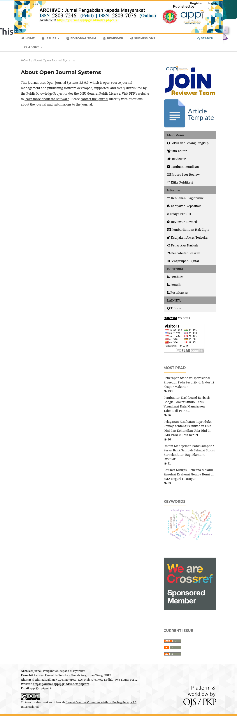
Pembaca (175, 277)
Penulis (174, 285)
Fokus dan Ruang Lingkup (188, 143)
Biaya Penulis (179, 214)
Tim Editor (177, 151)
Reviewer (113, 38)
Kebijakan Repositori (184, 206)
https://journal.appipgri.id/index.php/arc (61, 684)
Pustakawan (177, 292)
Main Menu (175, 135)
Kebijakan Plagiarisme (185, 198)
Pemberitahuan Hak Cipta (188, 229)
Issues (49, 38)
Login (212, 3)
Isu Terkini (175, 269)
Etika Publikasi (180, 182)
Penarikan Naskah (182, 245)
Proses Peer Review (183, 174)
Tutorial (175, 308)
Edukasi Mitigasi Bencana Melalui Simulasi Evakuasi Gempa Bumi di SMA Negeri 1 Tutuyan (189, 474)
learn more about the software (47, 99)
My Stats (183, 318)
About (32, 47)
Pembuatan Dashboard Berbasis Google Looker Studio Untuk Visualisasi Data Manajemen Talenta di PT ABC (187, 404)
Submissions (142, 38)
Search (205, 38)
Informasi (174, 190)
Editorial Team (81, 38)
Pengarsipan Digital (183, 261)
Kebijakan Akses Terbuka (187, 237)
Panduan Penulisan (183, 167)
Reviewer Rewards (182, 222)
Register (196, 3)
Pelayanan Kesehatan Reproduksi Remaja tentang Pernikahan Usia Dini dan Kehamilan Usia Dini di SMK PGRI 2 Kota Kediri (188, 428)
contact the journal (94, 99)
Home (28, 38)
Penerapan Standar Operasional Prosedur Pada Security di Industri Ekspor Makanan (189, 382)
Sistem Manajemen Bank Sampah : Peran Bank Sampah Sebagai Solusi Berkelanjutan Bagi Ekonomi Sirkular (189, 452)
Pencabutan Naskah (183, 253)
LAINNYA (174, 300)
